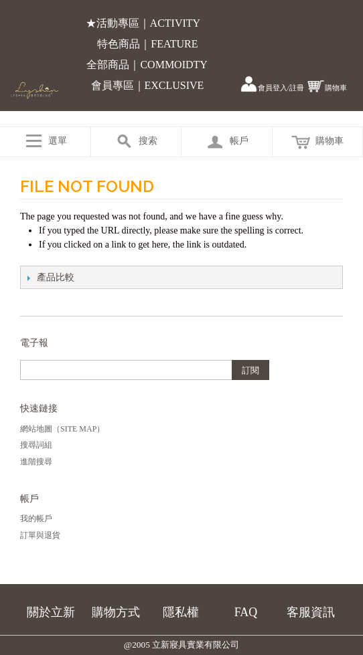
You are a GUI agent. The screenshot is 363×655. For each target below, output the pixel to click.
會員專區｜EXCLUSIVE (147, 85)
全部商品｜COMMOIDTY (146, 64)
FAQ (246, 612)
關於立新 (51, 612)
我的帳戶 (36, 518)
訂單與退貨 (40, 535)
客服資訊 (311, 612)
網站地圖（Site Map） (62, 429)
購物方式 (116, 612)
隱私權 (181, 612)
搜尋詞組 (36, 445)
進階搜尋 (36, 461)
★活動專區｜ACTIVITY (143, 23)
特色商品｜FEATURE (147, 44)
